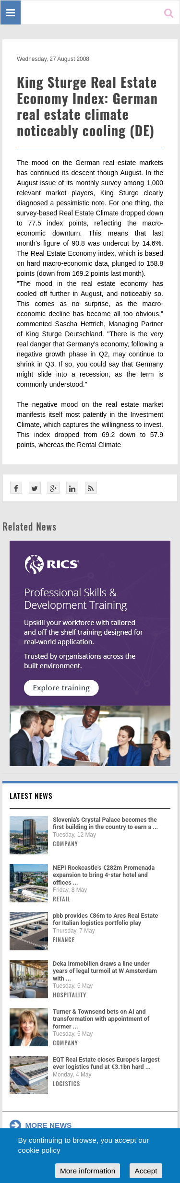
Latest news (31, 795)
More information (87, 1171)
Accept (145, 1171)
